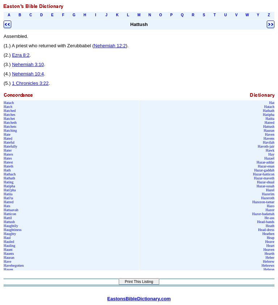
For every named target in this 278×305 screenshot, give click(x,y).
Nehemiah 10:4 (28, 74)
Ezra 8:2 (20, 55)
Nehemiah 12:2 (110, 45)
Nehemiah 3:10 (28, 64)
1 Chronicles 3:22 (30, 83)
